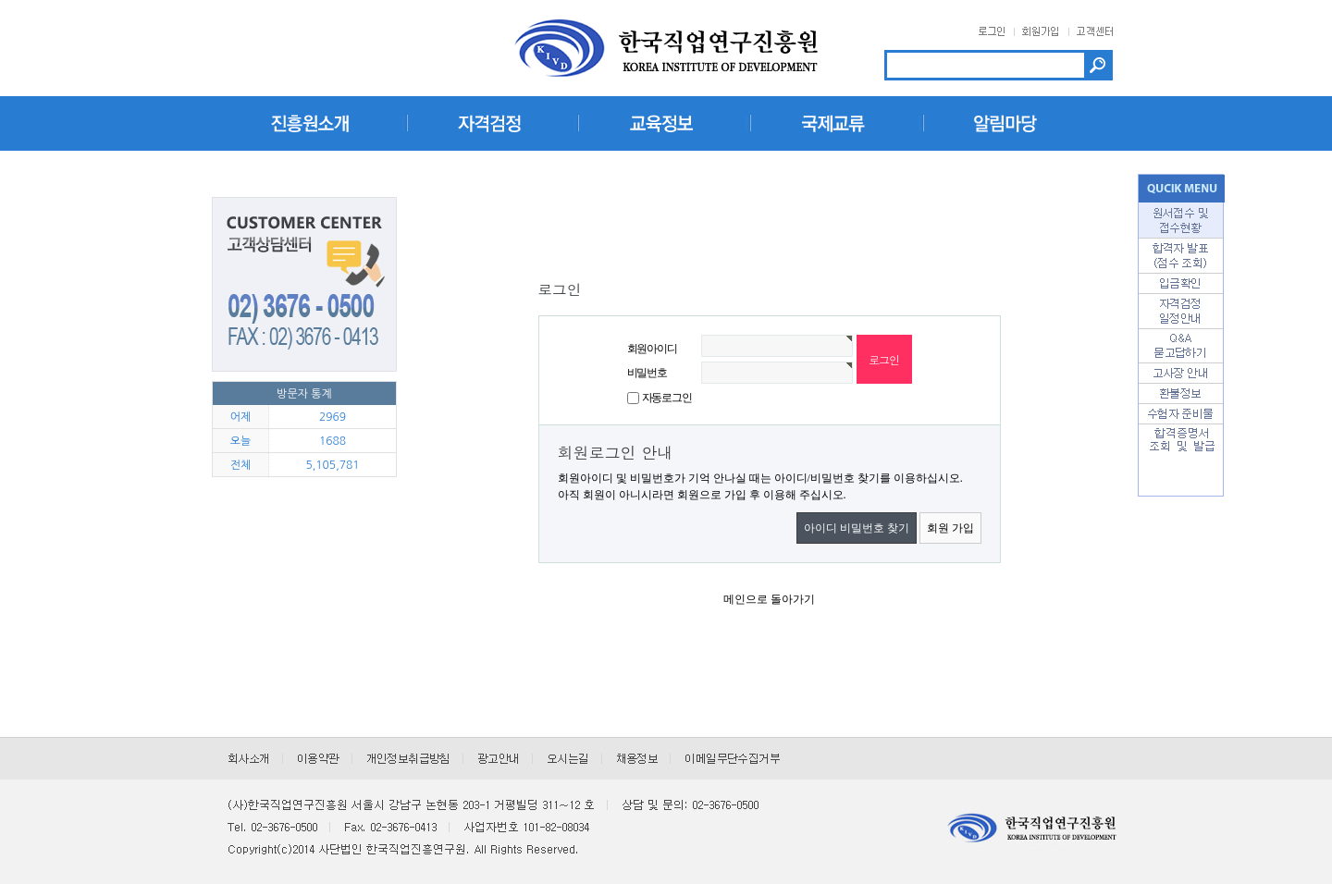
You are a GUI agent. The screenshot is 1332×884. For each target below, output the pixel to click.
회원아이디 (652, 348)
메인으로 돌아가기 (769, 599)
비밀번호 (647, 372)
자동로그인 (667, 397)
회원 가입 (950, 528)
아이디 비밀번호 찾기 (856, 528)
